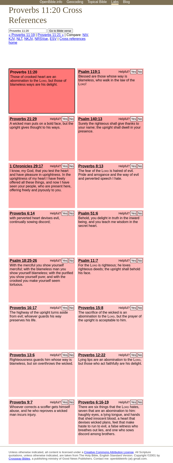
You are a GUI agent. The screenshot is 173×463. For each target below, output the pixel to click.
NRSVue (41, 39)
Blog (126, 2)
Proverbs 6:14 (22, 213)
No (140, 71)
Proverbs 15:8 (90, 308)
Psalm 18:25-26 (23, 260)
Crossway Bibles (19, 458)
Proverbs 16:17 (23, 308)
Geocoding (75, 2)
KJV (12, 39)
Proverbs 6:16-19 (93, 402)
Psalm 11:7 (88, 260)
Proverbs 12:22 (91, 355)
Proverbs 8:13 (90, 166)
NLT (19, 39)
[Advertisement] (129, 38)
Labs (115, 2)
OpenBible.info (51, 2)
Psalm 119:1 (89, 72)
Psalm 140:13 (90, 119)
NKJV (28, 39)
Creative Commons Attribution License (109, 452)
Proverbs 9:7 (21, 402)
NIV (85, 35)
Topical (97, 2)
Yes (133, 71)
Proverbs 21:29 (23, 119)
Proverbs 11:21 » (51, 35)
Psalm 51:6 (88, 213)
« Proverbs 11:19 (22, 35)
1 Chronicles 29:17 (26, 166)
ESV (53, 39)
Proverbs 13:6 (22, 355)
